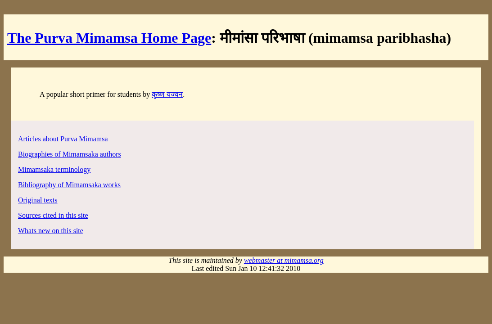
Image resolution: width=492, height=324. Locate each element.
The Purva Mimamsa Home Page (109, 38)
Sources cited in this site (53, 215)
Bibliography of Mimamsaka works (69, 185)
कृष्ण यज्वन (167, 94)
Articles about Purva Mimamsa (63, 139)
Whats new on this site (50, 230)
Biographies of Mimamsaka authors (69, 154)
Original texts (38, 200)
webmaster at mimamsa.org (284, 260)
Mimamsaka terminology (54, 169)
